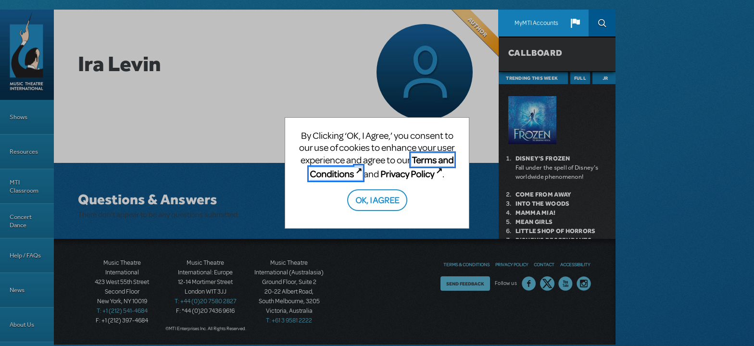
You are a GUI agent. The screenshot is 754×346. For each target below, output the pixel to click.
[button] (575, 23)
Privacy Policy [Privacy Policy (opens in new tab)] (407, 174)
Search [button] (602, 23)
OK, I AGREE (377, 199)
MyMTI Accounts (536, 23)
